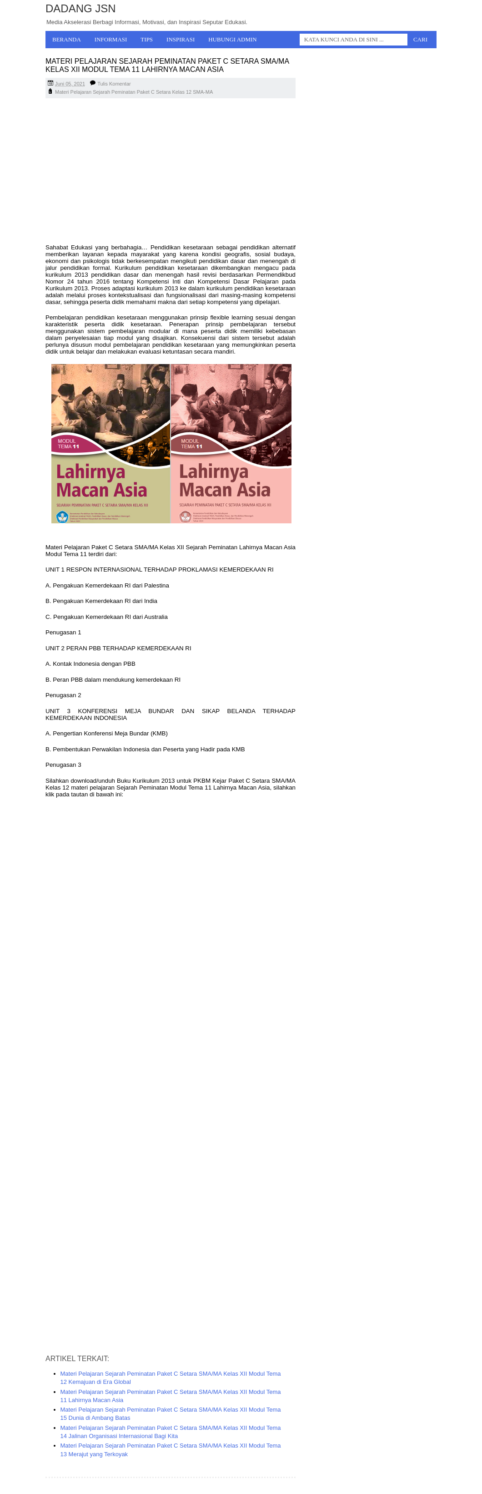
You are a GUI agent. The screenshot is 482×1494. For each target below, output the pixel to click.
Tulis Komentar (114, 83)
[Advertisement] (170, 171)
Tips (147, 39)
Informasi (111, 39)
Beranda (66, 39)
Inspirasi (180, 39)
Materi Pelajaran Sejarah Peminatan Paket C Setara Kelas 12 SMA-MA (134, 92)
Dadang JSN (80, 8)
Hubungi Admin (232, 39)
